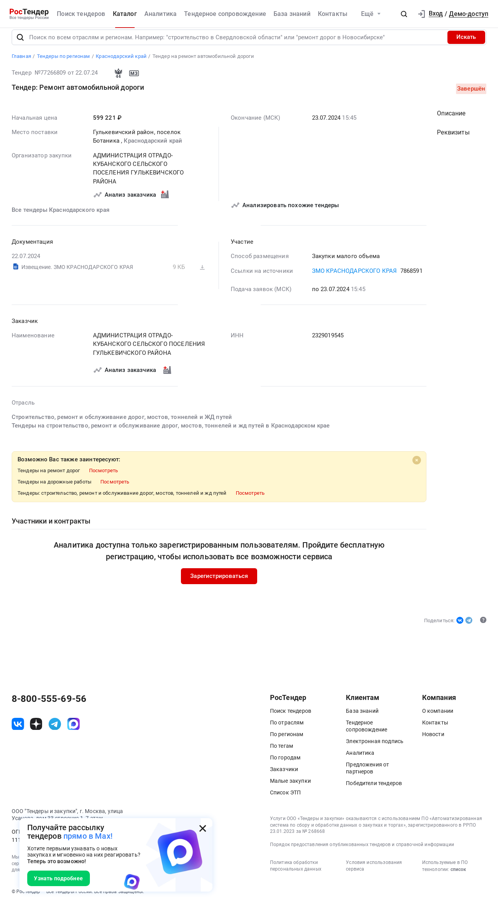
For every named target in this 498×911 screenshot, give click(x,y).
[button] (404, 14)
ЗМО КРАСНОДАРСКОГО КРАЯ (354, 277)
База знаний (292, 13)
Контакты (332, 13)
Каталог (125, 13)
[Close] (416, 467)
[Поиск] (20, 44)
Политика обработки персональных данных (295, 873)
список (458, 876)
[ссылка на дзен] (36, 730)
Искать (466, 43)
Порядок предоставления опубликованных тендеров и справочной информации (362, 851)
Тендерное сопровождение (225, 13)
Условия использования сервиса (374, 873)
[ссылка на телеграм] (55, 730)
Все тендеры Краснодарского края (60, 216)
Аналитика (160, 13)
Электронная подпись (374, 748)
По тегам (281, 753)
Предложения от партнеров (367, 775)
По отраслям (287, 729)
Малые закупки (290, 788)
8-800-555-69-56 (49, 706)
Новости (433, 741)
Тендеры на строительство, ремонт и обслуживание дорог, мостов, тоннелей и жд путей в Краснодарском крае (171, 432)
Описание (451, 120)
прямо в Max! (87, 836)
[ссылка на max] (73, 730)
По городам (285, 764)
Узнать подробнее (58, 878)
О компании (438, 718)
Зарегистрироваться (219, 582)
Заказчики (284, 776)
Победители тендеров (374, 790)
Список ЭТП (285, 799)
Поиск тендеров (81, 13)
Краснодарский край (153, 147)
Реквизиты (453, 139)
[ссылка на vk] (18, 730)
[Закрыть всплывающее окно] (202, 828)
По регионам (286, 741)
